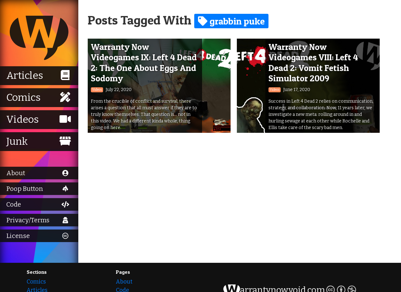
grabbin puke (231, 21)
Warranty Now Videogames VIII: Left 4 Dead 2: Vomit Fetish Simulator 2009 (313, 62)
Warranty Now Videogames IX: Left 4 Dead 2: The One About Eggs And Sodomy (144, 62)
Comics (36, 281)
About (124, 281)
